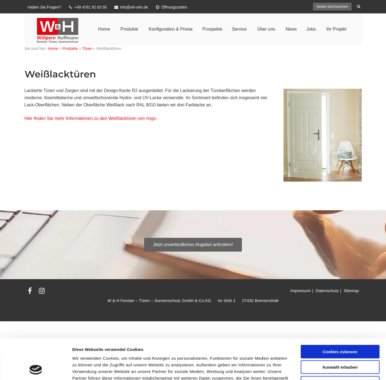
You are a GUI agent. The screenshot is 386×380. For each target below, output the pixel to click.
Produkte (129, 29)
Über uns (266, 29)
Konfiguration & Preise (171, 29)
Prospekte (212, 29)
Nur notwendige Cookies (340, 324)
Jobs (311, 29)
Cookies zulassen (340, 292)
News (291, 29)
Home (104, 29)
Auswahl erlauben (340, 308)
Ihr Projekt (336, 29)
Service (239, 29)
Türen (87, 48)
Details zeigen (293, 348)
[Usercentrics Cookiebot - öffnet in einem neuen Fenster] (36, 348)
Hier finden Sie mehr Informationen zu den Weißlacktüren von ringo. (91, 118)
